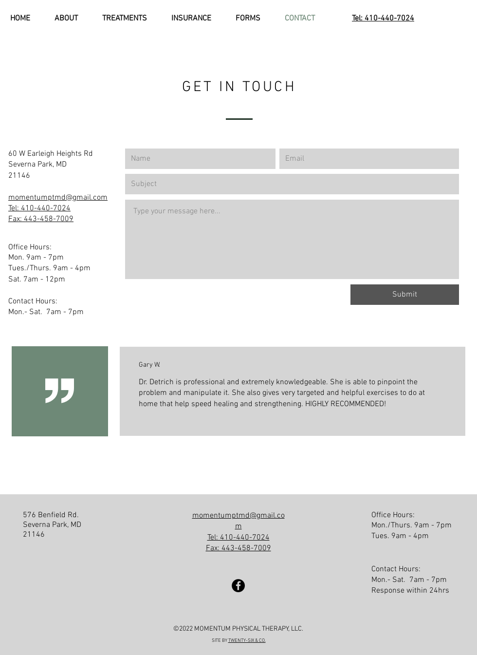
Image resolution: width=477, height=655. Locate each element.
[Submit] (404, 294)
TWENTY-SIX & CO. (247, 640)
